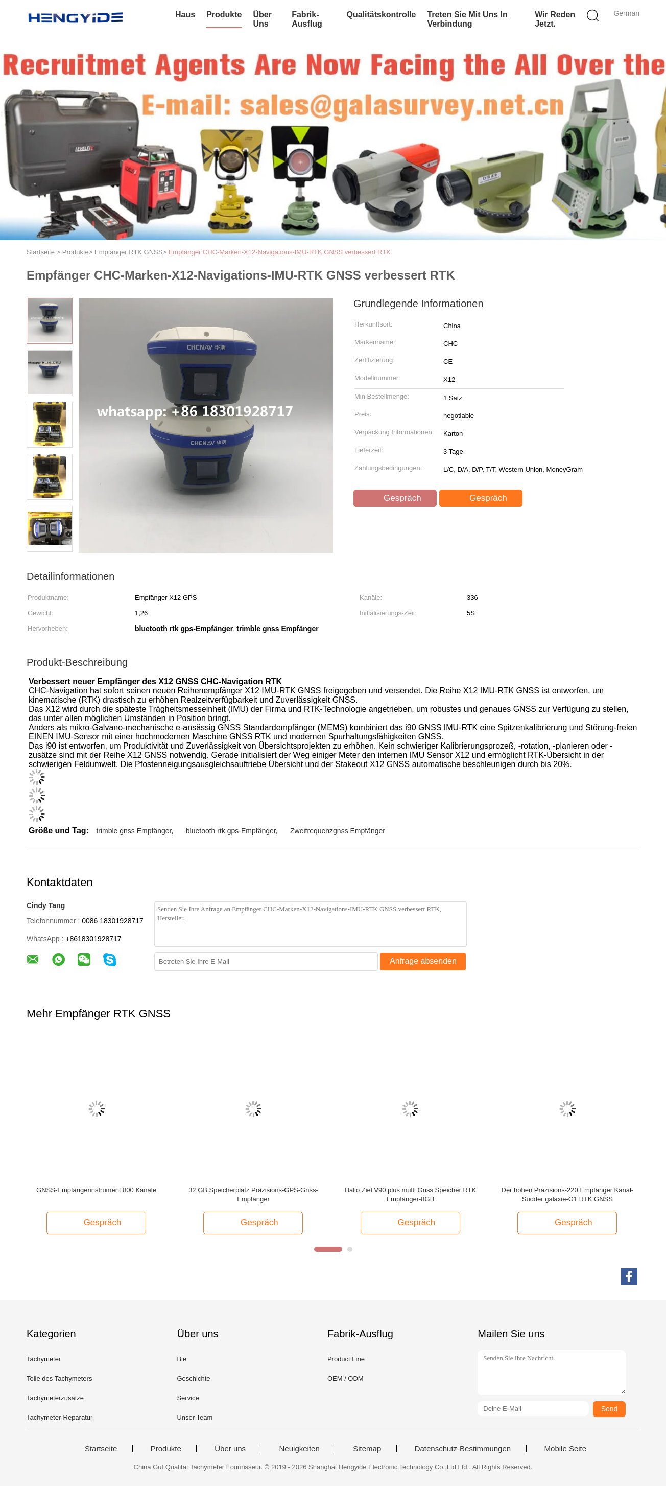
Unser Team (194, 1417)
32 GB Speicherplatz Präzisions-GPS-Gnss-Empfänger (253, 1194)
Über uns (262, 19)
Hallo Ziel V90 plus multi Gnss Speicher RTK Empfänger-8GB (411, 1194)
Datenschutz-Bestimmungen (463, 1448)
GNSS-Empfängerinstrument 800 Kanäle (96, 1190)
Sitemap (367, 1448)
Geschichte (193, 1378)
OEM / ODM (345, 1378)
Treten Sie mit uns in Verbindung (467, 19)
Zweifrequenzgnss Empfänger (337, 831)
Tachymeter (44, 1359)
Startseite (101, 1448)
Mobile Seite (565, 1448)
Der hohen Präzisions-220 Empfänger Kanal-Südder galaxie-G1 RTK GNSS (568, 1194)
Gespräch (396, 498)
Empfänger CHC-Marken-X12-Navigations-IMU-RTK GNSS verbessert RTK (280, 252)
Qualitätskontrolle (381, 14)
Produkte (224, 14)
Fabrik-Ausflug (307, 19)
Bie (181, 1359)
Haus (185, 14)
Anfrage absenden (423, 961)
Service (188, 1398)
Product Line (346, 1359)
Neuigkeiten (299, 1448)
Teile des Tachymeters (59, 1378)
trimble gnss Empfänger (133, 831)
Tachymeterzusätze (55, 1398)
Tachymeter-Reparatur (59, 1417)
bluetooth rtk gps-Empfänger (231, 831)
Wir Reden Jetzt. (555, 19)
